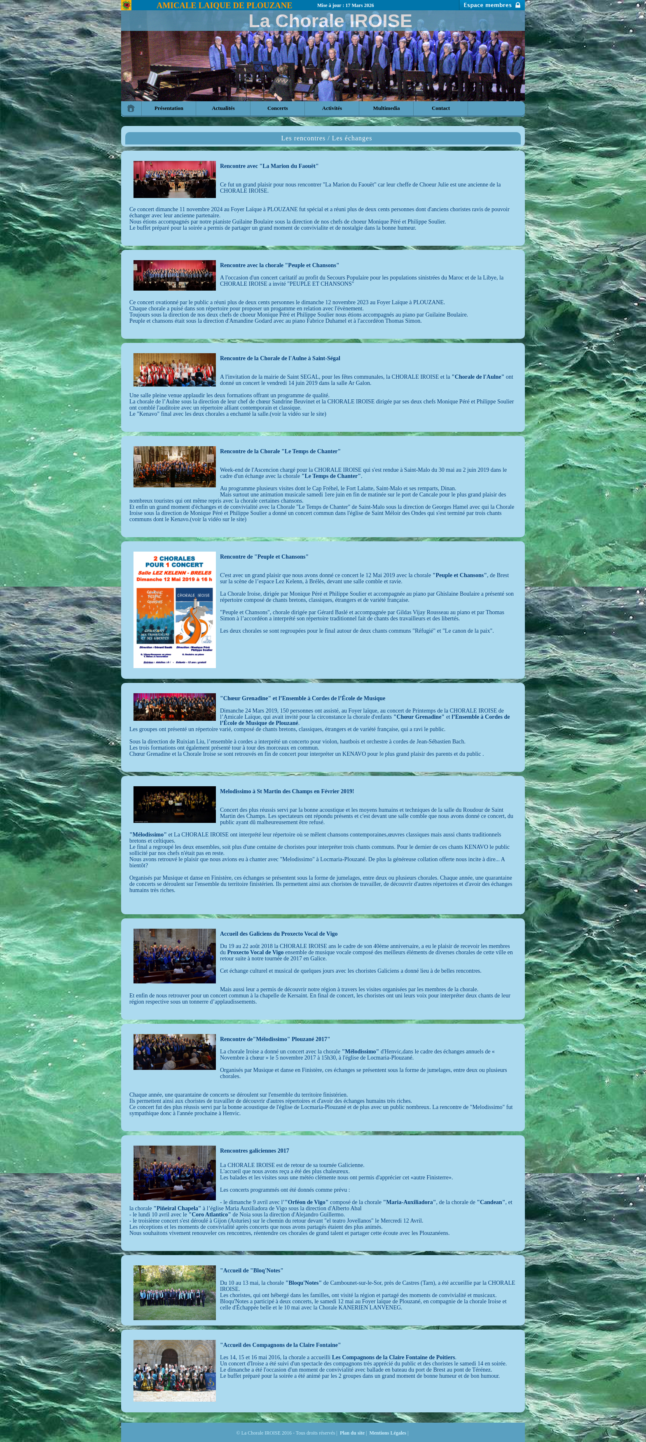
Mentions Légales (387, 1433)
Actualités (223, 108)
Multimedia (386, 108)
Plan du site (352, 1433)
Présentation (168, 108)
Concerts (277, 108)
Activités (332, 108)
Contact (441, 108)
